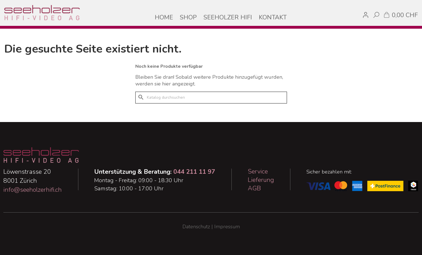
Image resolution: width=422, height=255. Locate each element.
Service (258, 171)
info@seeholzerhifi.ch (32, 190)
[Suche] (211, 97)
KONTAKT (273, 17)
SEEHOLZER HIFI (228, 17)
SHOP (188, 17)
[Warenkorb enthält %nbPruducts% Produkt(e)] (400, 15)
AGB (254, 188)
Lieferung (261, 180)
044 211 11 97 (194, 172)
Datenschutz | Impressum (211, 226)
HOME (164, 17)
